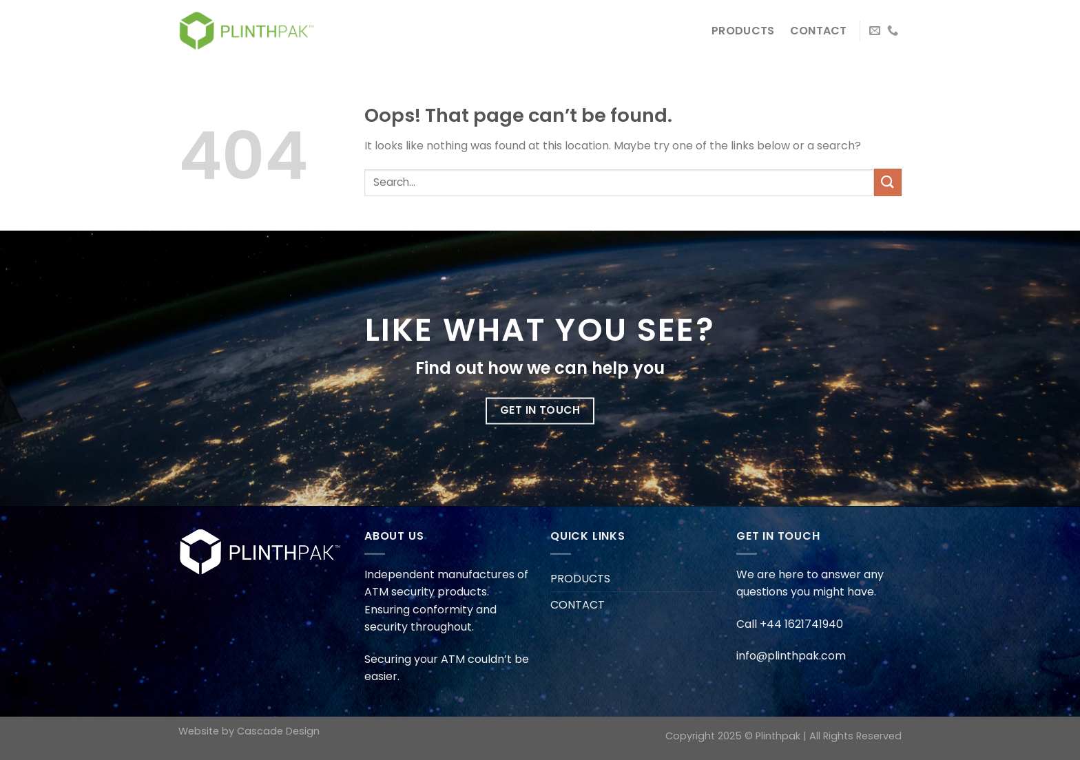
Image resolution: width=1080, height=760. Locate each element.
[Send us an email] (874, 31)
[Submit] (888, 182)
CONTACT (818, 31)
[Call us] (892, 31)
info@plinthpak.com (791, 656)
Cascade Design (278, 731)
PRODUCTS (743, 31)
